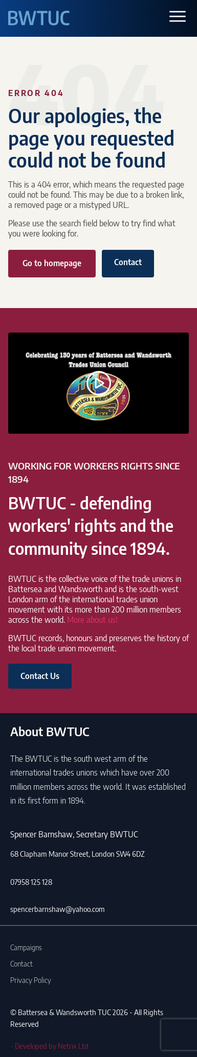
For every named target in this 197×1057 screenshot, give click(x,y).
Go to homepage (52, 263)
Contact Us (39, 676)
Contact (128, 262)
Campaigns (26, 947)
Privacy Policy (30, 979)
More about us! (92, 620)
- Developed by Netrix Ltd (49, 1045)
